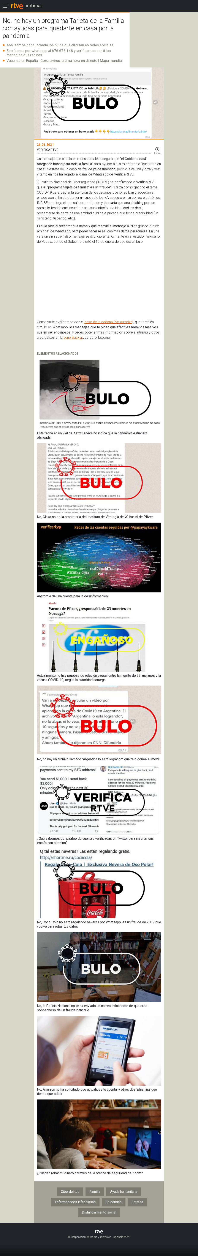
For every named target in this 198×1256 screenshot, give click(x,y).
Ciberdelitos (70, 1192)
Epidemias (114, 1202)
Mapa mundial (111, 60)
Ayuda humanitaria (123, 1192)
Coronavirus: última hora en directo (68, 60)
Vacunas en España (22, 60)
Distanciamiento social (99, 1212)
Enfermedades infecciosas (75, 1202)
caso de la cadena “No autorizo (108, 322)
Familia (94, 1192)
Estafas (137, 1202)
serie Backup (73, 337)
